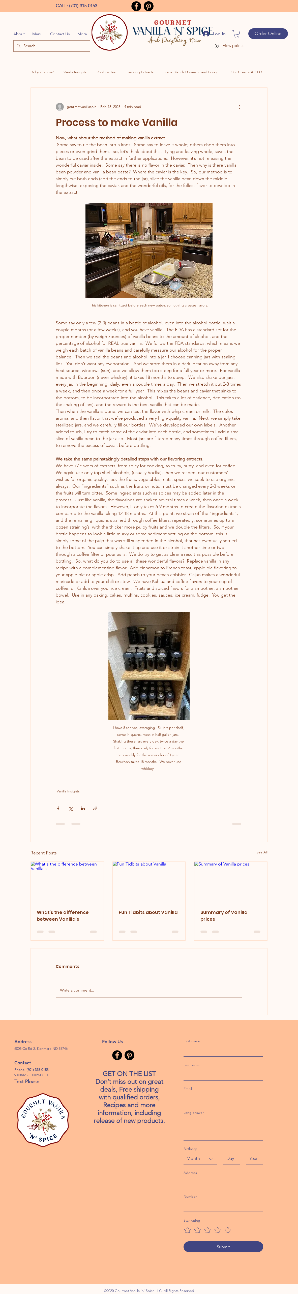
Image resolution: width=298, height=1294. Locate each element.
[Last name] (222, 1074)
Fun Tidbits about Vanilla (148, 912)
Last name (192, 1065)
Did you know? (42, 72)
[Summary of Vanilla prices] (230, 882)
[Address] (222, 1182)
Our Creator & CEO (246, 72)
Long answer (194, 1112)
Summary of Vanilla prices (224, 915)
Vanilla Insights (75, 72)
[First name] (222, 1051)
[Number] (222, 1206)
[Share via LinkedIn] (82, 808)
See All (261, 852)
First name (192, 1041)
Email (188, 1089)
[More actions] (239, 107)
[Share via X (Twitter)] (70, 808)
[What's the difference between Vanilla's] (67, 882)
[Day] (230, 1158)
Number (190, 1196)
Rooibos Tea (106, 72)
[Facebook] (136, 6)
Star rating (192, 1220)
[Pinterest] (149, 6)
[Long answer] (223, 1128)
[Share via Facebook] (58, 808)
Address (190, 1172)
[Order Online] (268, 33)
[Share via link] (95, 808)
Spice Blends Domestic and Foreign (192, 72)
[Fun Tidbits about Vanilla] (149, 882)
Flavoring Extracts (140, 72)
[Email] (222, 1098)
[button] (236, 34)
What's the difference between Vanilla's (63, 915)
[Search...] (51, 46)
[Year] (253, 1158)
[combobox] (200, 1158)
